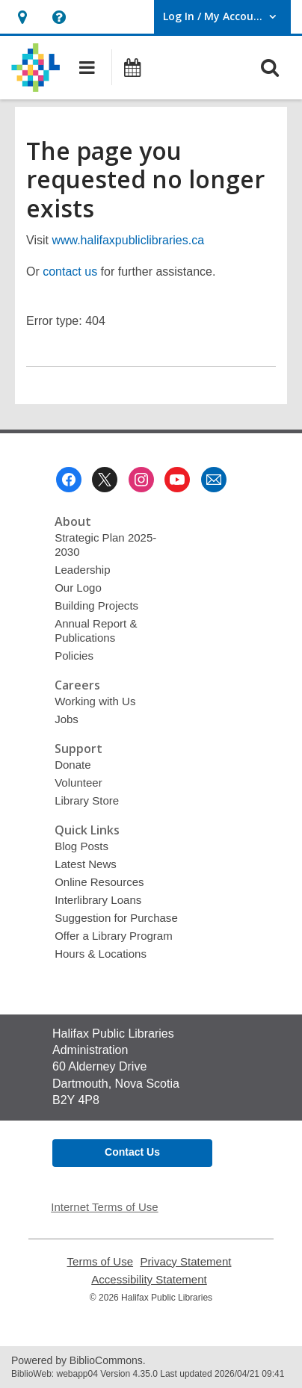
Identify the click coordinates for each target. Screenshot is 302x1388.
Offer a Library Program (114, 935)
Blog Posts (81, 846)
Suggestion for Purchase (116, 917)
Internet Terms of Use (104, 1206)
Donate (72, 764)
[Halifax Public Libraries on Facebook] (68, 479)
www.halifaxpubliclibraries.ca (128, 240)
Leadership (82, 569)
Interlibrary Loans (98, 899)
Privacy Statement (186, 1261)
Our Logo (78, 587)
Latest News (86, 864)
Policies (74, 655)
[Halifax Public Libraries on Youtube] (177, 479)
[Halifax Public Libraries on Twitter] (104, 479)
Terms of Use (100, 1261)
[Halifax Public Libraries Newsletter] (213, 479)
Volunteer (78, 782)
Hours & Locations (101, 953)
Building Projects (96, 605)
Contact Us (132, 1152)
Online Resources (99, 882)
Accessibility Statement (149, 1279)
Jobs (66, 719)
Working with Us (95, 701)
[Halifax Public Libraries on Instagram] (141, 479)
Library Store (87, 800)
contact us (70, 271)
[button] (22, 17)
